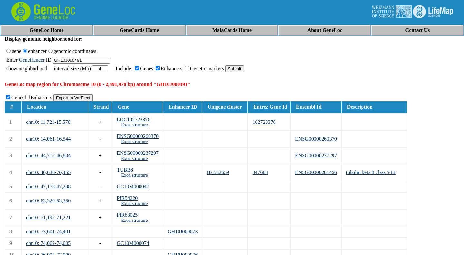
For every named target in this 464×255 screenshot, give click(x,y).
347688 (260, 172)
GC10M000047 (133, 186)
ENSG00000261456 (316, 172)
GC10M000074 (133, 243)
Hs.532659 (218, 172)
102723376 (264, 122)
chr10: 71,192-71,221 (48, 217)
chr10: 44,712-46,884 (48, 155)
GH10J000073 (183, 231)
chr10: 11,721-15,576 (48, 122)
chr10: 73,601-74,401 (48, 231)
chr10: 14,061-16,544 (48, 139)
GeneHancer (32, 60)
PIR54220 (127, 198)
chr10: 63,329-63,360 (48, 200)
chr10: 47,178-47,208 (48, 186)
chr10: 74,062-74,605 (48, 243)
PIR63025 (127, 215)
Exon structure (134, 125)
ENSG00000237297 (138, 153)
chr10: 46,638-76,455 (48, 172)
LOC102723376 (133, 119)
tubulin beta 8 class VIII (371, 172)
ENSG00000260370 (138, 136)
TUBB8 (125, 169)
